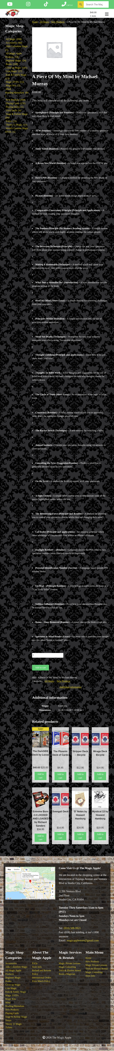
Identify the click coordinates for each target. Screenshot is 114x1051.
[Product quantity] (47, 655)
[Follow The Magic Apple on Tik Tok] (46, 5)
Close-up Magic (13, 984)
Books (8, 981)
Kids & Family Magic (15, 992)
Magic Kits (10, 999)
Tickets (8, 1027)
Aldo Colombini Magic (16, 967)
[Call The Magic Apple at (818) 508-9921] (67, 5)
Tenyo (8, 1020)
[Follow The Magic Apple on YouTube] (9, 5)
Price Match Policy (41, 981)
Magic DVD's (12, 995)
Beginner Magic (13, 977)
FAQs (35, 963)
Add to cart (40, 667)
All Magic (44, 22)
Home (35, 22)
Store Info (37, 967)
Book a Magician (67, 974)
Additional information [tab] (70, 687)
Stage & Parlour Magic (16, 1017)
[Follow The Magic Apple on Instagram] (28, 5)
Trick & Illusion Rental (70, 970)
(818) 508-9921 (72, 928)
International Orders (41, 977)
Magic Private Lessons (69, 963)
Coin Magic (11, 988)
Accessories (11, 963)
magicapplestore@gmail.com (83, 940)
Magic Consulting (67, 967)
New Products (57, 22)
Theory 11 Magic (13, 1024)
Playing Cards (12, 1013)
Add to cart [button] (40, 776)
